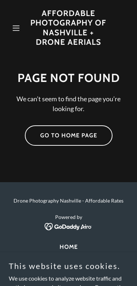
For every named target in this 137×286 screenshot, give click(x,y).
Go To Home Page (68, 135)
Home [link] (69, 246)
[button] (18, 28)
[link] (68, 42)
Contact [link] (68, 256)
